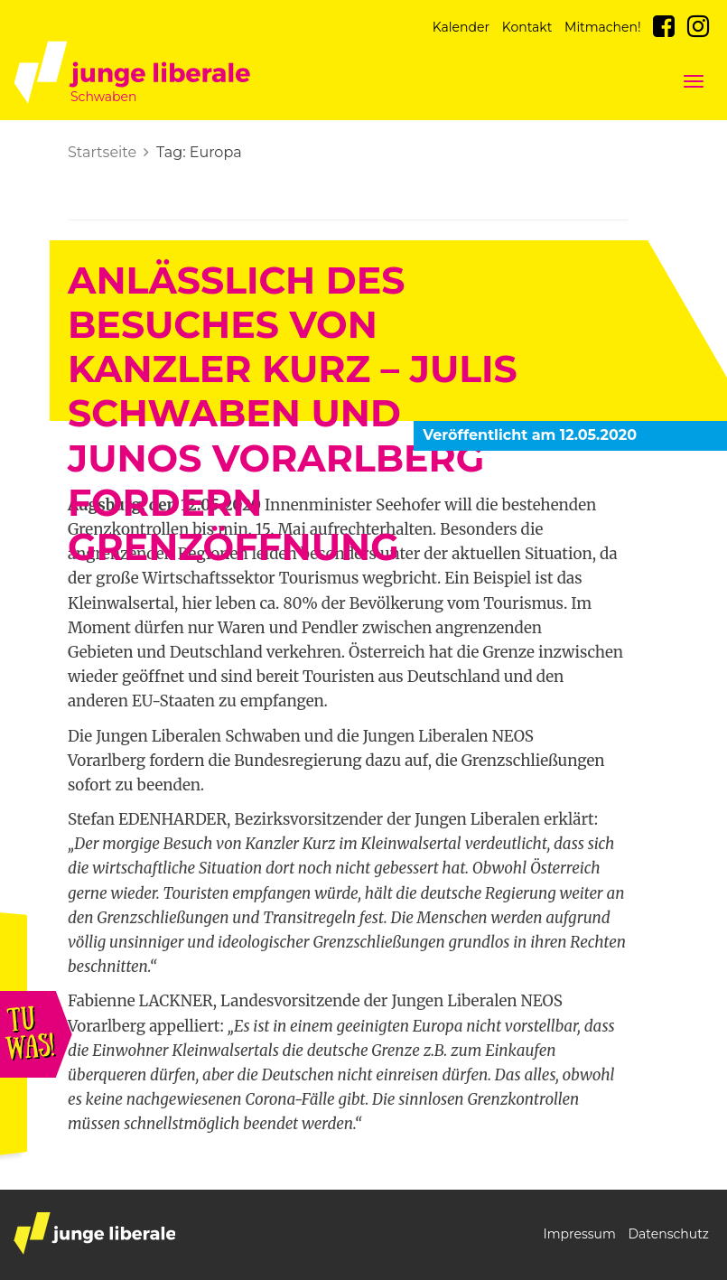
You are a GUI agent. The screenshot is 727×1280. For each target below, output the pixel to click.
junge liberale (94, 1233)
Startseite (102, 152)
